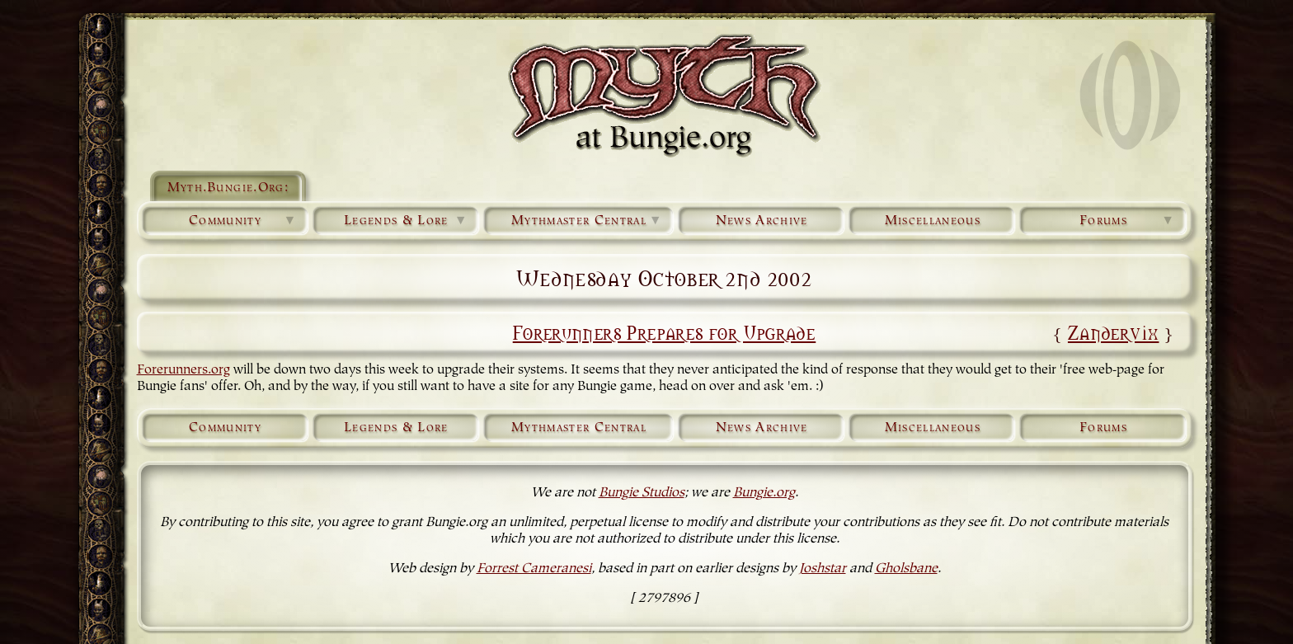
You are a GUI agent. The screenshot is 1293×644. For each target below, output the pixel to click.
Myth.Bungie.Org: (228, 188)
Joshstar (822, 569)
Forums (1127, 221)
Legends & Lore (406, 221)
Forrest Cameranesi (534, 569)
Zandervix (1113, 331)
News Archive (762, 221)
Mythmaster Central (587, 221)
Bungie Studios (641, 493)
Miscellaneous (932, 221)
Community (243, 221)
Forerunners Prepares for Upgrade (664, 331)
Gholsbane (906, 569)
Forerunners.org (183, 370)
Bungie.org (764, 493)
